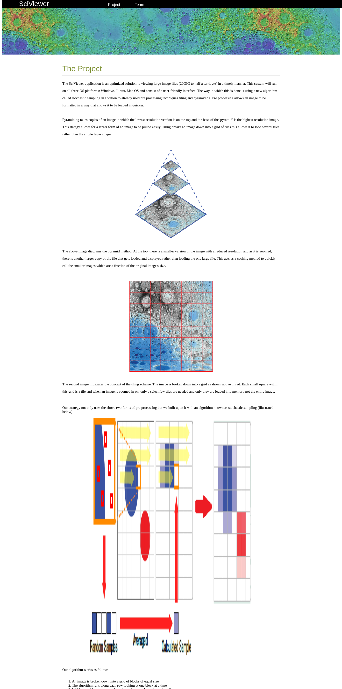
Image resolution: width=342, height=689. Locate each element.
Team (139, 5)
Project (114, 5)
